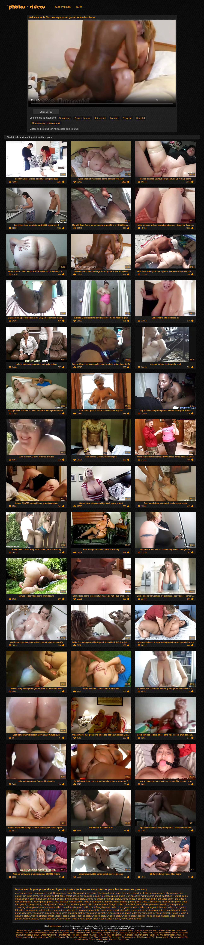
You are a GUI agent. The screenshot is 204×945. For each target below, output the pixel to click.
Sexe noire (154, 935)
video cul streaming (151, 901)
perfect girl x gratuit (171, 896)
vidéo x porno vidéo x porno (106, 918)
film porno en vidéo (62, 893)
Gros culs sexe (82, 118)
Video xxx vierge (126, 933)
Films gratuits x (128, 937)
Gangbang (64, 118)
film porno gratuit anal (133, 893)
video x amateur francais (168, 913)
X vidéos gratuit (55, 926)
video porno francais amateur (40, 907)
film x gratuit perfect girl (71, 896)
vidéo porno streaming (43, 913)
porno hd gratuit (95, 899)
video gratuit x (34, 904)
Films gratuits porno (66, 933)
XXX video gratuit (143, 937)
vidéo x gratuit (115, 916)
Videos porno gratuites (98, 939)
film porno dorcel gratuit (40, 893)
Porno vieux (171, 930)
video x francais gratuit (81, 916)
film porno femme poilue (85, 893)
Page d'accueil (63, 7)
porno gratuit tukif (38, 899)
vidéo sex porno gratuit (143, 913)
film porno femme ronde (109, 893)
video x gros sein (47, 918)
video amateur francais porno (68, 901)
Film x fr (102, 935)
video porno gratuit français (153, 907)
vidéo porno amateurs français (102, 904)
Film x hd (53, 933)
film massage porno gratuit (46, 123)
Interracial (100, 118)
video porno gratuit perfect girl (60, 910)
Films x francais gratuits (27, 930)
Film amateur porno (39, 937)
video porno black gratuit (130, 904)
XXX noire (93, 935)
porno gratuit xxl (56, 899)
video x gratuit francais (158, 916)
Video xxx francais (57, 937)
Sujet (79, 7)
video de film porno (171, 901)
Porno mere (79, 930)
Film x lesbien (115, 937)
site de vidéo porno (147, 899)
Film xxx (113, 939)
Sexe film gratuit (126, 930)
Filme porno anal (101, 937)
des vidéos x (21, 893)
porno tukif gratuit (112, 899)
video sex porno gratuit (119, 913)
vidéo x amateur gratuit (42, 916)
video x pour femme (131, 918)
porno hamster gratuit (75, 899)
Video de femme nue (143, 930)
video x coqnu (62, 916)
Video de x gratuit (114, 935)
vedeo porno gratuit (43, 901)
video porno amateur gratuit (72, 904)
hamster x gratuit (92, 896)
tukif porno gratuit (23, 901)
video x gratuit (100, 916)
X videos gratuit (13, 5)
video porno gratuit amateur (125, 907)
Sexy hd (140, 118)
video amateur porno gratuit (127, 901)
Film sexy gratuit (176, 937)
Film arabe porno (130, 935)
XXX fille (137, 933)
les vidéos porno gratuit (113, 896)
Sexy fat (127, 118)
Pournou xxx (181, 935)
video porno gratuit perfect (32, 910)
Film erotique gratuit (30, 935)
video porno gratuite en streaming (141, 910)
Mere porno (113, 930)
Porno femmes (159, 930)
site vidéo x (180, 899)
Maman (114, 118)
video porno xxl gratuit (96, 913)
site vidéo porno (166, 899)
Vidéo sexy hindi (83, 933)
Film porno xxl (66, 930)
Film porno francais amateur (36, 933)
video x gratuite (30, 918)
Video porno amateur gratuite (165, 933)
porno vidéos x (130, 899)
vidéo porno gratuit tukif (112, 910)
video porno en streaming (155, 904)
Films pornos (123, 939)
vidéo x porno (64, 918)
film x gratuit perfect (49, 896)
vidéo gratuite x (49, 904)
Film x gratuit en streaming (96, 930)
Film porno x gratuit (80, 935)
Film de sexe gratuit (160, 937)
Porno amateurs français (48, 930)
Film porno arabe (23, 937)
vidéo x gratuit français (134, 916)
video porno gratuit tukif (87, 910)
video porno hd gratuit (169, 910)
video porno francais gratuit (69, 907)
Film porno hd (72, 937)
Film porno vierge (110, 933)
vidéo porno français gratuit (97, 907)
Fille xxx (20, 933)
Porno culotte (96, 933)
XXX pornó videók (167, 935)
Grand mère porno (49, 935)
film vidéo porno (30, 896)
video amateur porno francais (98, 901)
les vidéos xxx (133, 896)
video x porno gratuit (82, 918)
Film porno (181, 930)
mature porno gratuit (151, 896)
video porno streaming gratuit (70, 913)
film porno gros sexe (155, 893)
